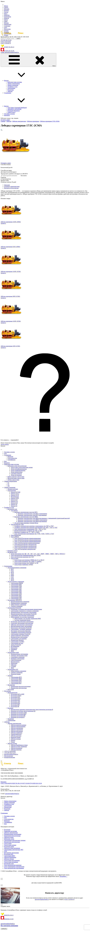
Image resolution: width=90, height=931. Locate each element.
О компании (7, 93)
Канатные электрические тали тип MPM (26, 516)
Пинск (6, 19)
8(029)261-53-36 (8, 919)
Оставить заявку (5, 119)
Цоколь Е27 (14, 500)
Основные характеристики (11, 186)
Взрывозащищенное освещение (20, 601)
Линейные (14, 649)
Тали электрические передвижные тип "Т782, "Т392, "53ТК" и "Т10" (34, 533)
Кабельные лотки (9, 839)
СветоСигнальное (16, 660)
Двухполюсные (8, 756)
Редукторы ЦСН (15, 698)
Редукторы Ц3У (15, 697)
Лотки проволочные (16, 472)
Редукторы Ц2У (8, 854)
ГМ (8, 486)
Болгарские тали (12, 509)
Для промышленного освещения (16, 567)
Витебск (6, 10)
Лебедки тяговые (16, 739)
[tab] (46, 185)
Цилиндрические (12, 692)
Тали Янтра (14, 510)
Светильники (11, 88)
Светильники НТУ (16, 682)
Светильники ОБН (16, 597)
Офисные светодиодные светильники (21, 624)
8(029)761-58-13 (8, 915)
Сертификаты (11, 459)
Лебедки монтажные (17, 731)
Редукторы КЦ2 (15, 703)
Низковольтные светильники (19, 637)
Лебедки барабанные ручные (19, 745)
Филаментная (15, 496)
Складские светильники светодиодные (22, 623)
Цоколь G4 (14, 506)
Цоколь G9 (14, 504)
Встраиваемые (15, 646)
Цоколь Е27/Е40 (15, 492)
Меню (28, 59)
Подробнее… (63, 876)
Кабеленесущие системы (14, 82)
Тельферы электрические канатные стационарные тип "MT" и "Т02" (34, 526)
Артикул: (45, 222)
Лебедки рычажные (16, 748)
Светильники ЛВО (16, 591)
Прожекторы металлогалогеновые (21, 686)
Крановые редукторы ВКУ (18, 714)
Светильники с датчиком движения (21, 629)
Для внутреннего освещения (15, 581)
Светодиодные (11, 490)
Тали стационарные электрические (14, 866)
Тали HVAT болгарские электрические (25, 544)
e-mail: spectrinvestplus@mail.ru (10, 52)
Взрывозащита (15, 661)
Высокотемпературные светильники (21, 626)
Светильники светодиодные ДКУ (13, 849)
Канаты (13, 740)
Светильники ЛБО (16, 595)
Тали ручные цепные (10, 845)
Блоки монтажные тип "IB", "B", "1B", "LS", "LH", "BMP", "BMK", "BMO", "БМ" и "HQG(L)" (38, 553)
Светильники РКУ (16, 683)
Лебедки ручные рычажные (12, 848)
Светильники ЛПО (16, 594)
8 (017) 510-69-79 (6, 43)
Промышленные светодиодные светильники (23, 612)
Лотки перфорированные (18, 470)
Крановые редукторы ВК (18, 715)
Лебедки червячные (16, 732)
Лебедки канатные (16, 749)
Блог (5, 461)
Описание (7, 185)
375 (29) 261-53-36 (6, 40)
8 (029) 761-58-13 (9, 47)
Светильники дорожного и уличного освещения (25, 611)
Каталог (19, 80)
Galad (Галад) (11, 112)
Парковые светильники (17, 658)
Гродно (6, 12)
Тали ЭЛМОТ (15, 537)
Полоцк (6, 30)
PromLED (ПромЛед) (13, 110)
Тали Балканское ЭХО (17, 524)
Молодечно (7, 29)
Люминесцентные (12, 489)
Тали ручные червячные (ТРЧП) (23, 564)
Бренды (19, 106)
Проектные (14, 663)
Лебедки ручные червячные (19, 746)
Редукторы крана (9, 846)
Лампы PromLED (16, 644)
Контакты (7, 115)
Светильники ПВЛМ (17, 583)
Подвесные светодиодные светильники (22, 621)
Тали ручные (14, 558)
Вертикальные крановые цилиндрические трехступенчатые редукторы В (32, 709)
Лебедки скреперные (33, 121)
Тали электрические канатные (12, 865)
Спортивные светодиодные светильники (22, 615)
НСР (12, 569)
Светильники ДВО (16, 592)
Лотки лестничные (16, 475)
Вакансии (10, 456)
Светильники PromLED (14, 607)
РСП (12, 570)
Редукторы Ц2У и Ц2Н (17, 694)
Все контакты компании (9, 925)
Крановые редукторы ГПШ (19, 712)
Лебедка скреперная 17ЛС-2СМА (49, 121)
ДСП (12, 578)
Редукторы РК (15, 706)
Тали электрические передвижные (14, 868)
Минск (6, 6)
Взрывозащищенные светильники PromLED (23, 614)
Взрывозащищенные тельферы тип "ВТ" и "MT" (28, 530)
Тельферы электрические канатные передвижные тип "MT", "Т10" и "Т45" (35, 527)
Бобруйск (7, 15)
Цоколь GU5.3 (15, 493)
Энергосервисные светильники (20, 635)
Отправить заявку (6, 163)
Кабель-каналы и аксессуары (15, 476)
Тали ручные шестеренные (12, 860)
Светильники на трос (17, 643)
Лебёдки (9, 91)
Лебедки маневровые (17, 728)
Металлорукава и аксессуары (15, 478)
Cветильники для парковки (19, 638)
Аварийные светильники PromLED (21, 632)
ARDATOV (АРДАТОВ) (14, 109)
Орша (5, 21)
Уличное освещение (16, 606)
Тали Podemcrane (16, 535)
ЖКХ (12, 651)
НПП (12, 575)
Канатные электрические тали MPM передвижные (32, 521)
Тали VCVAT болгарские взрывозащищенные (27, 541)
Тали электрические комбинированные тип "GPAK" (26, 555)
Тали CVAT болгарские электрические (25, 547)
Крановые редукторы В (17, 717)
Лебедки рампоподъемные (18, 725)
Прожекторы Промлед (17, 640)
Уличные (10, 675)
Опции (13, 742)
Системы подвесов (16, 473)
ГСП (12, 577)
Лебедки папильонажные (18, 726)
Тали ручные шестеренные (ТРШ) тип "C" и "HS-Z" (29, 560)
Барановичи (7, 16)
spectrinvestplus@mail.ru (11, 754)
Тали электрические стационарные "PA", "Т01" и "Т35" (30, 529)
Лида (5, 27)
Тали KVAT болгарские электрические (25, 546)
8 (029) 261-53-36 (9, 50)
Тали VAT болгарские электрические (25, 549)
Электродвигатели (16, 734)
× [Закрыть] (1, 879)
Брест (5, 13)
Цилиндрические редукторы (12, 835)
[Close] (1, 760)
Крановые (10, 708)
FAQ (5, 453)
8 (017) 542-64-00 (6, 41)
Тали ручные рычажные (11, 862)
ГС (8, 483)
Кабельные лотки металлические (17, 466)
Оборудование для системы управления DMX (27, 618)
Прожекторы (11, 685)
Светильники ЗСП (12, 669)
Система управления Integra (22, 620)
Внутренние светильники (11, 852)
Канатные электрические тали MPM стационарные (32, 520)
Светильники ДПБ (16, 587)
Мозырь (6, 23)
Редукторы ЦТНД (16, 695)
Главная (3, 121)
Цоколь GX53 (15, 498)
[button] (1, 130)
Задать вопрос (5, 444)
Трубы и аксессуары (13, 479)
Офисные (13, 665)
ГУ (8, 484)
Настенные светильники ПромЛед (21, 631)
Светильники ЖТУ (16, 677)
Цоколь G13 (14, 501)
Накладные (14, 648)
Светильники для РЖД (17, 641)
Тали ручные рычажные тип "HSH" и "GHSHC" (28, 561)
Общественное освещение (18, 604)
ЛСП (12, 574)
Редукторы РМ (15, 705)
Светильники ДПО (16, 586)
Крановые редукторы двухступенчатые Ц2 (23, 711)
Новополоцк (7, 24)
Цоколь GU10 (15, 495)
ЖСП (12, 580)
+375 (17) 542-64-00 (10, 751)
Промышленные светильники (19, 654)
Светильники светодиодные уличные (14, 840)
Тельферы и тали (12, 86)
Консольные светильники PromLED (21, 628)
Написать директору (6, 796)
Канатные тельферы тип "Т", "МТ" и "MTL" (27, 532)
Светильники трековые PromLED (20, 634)
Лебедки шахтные (16, 735)
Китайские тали (12, 552)
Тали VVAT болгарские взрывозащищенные (27, 543)
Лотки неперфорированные (19, 469)
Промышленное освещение (19, 603)
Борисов (6, 18)
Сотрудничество (12, 458)
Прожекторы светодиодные (19, 688)
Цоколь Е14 (14, 503)
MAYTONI (10, 689)
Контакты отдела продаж (11, 188)
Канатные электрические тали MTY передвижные (32, 515)
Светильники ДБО (16, 589)
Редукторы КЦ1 (15, 700)
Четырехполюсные (9, 757)
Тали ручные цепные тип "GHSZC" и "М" (26, 563)
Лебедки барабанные (10, 857)
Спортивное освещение (18, 657)
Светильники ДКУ (16, 680)
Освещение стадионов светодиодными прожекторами (26, 609)
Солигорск (7, 26)
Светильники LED (16, 598)
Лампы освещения (12, 85)
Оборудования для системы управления (22, 617)
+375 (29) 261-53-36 (10, 752)
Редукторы (10, 89)
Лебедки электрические (19, 121)
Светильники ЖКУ (16, 678)
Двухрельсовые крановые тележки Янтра (26, 523)
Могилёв (6, 9)
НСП (12, 572)
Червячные (10, 719)
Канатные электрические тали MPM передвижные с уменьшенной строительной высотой (44, 518)
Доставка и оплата (9, 113)
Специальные (11, 720)
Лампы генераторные (13, 83)
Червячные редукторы (10, 831)
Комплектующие (16, 674)
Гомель (6, 7)
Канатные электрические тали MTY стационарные (32, 513)
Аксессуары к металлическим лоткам (22, 467)
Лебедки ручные (12, 743)
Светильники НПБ (16, 584)
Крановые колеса (12, 550)
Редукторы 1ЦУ (15, 702)
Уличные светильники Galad (19, 655)
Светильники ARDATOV (14, 600)
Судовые (13, 666)
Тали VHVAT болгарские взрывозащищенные (27, 538)
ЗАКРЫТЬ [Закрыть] (4, 928)
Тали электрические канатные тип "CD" (22, 557)
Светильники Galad (13, 652)
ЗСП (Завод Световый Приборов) (17, 107)
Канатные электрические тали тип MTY (26, 512)
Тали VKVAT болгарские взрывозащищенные (27, 540)
